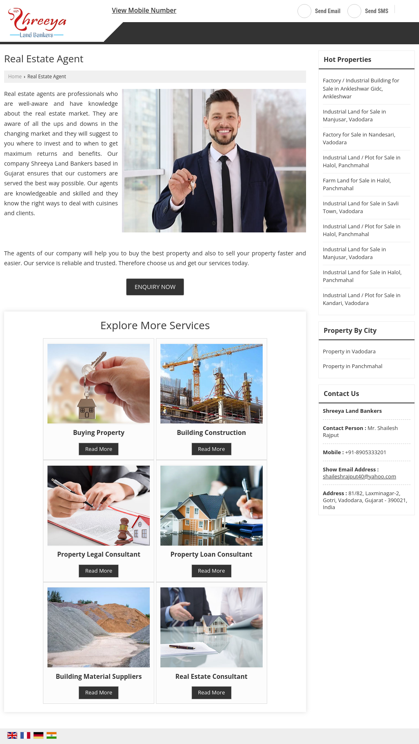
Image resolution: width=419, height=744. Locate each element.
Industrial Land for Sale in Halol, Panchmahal (362, 276)
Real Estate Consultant (212, 676)
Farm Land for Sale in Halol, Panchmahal (357, 184)
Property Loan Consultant (211, 554)
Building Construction (211, 432)
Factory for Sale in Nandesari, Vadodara (359, 138)
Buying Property (98, 432)
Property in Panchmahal (353, 366)
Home (15, 76)
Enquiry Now (155, 287)
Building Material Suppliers (99, 676)
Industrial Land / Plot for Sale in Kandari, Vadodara (362, 299)
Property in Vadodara (349, 351)
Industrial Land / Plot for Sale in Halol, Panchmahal (362, 161)
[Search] (404, 10)
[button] (144, 10)
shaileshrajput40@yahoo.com (359, 476)
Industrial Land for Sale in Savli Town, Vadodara (361, 207)
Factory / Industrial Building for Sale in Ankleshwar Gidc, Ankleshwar (361, 88)
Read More (98, 449)
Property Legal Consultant (98, 554)
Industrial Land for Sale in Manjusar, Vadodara (354, 115)
